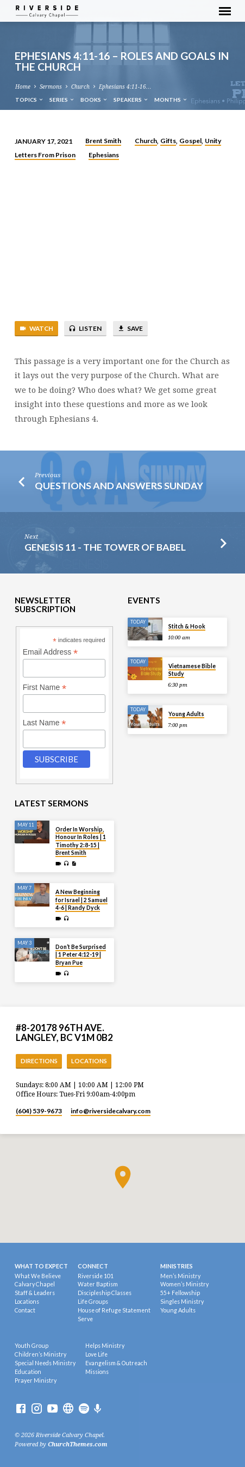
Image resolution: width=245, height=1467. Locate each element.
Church (80, 87)
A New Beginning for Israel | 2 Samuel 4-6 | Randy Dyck (81, 900)
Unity (213, 141)
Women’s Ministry (184, 1284)
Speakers (131, 99)
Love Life (96, 1354)
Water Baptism (98, 1284)
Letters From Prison (45, 155)
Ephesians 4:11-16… (125, 87)
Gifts (168, 141)
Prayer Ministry (35, 1380)
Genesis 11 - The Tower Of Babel (105, 547)
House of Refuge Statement (114, 1310)
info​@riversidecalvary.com (110, 1111)
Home (22, 87)
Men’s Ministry (180, 1276)
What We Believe (38, 1276)
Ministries (176, 1265)
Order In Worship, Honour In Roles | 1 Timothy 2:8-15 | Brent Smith (80, 841)
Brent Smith (103, 141)
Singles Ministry (182, 1301)
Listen (85, 328)
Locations (89, 1060)
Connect (93, 1265)
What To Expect (41, 1265)
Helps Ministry (104, 1345)
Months (171, 99)
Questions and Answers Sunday (119, 485)
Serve (85, 1319)
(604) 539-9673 (39, 1111)
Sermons (51, 87)
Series (62, 99)
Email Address (50, 652)
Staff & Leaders (35, 1293)
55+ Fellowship (180, 1293)
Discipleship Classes (104, 1293)
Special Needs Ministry (45, 1363)
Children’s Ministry (40, 1354)
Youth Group (31, 1345)
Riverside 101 (96, 1276)
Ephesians (104, 155)
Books (94, 99)
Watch (36, 328)
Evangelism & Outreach (116, 1363)
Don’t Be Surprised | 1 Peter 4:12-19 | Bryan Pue (80, 955)
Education (28, 1372)
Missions (97, 1372)
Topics (29, 99)
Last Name (44, 723)
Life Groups (93, 1301)
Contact (25, 1310)
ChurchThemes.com (78, 1444)
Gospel (190, 141)
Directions (39, 1060)
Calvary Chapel (35, 1284)
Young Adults (186, 714)
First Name (45, 687)
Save (130, 328)
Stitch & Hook (186, 626)
